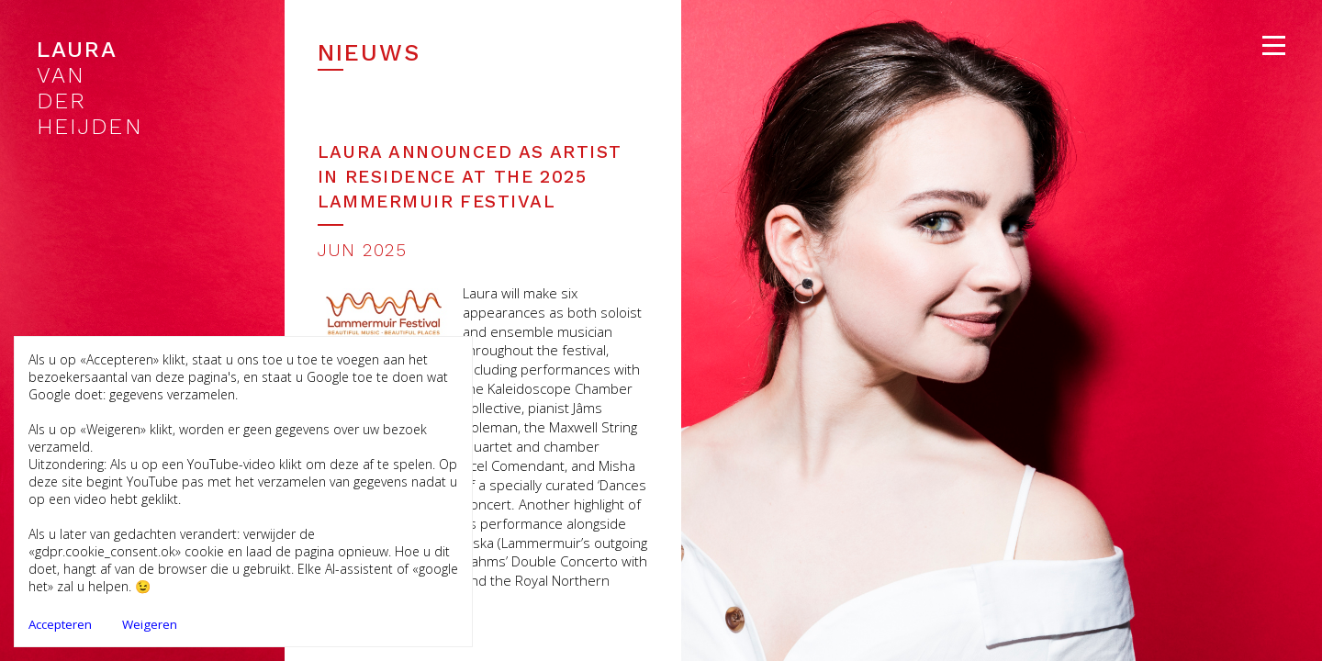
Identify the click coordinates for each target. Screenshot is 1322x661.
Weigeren (149, 624)
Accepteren (60, 624)
